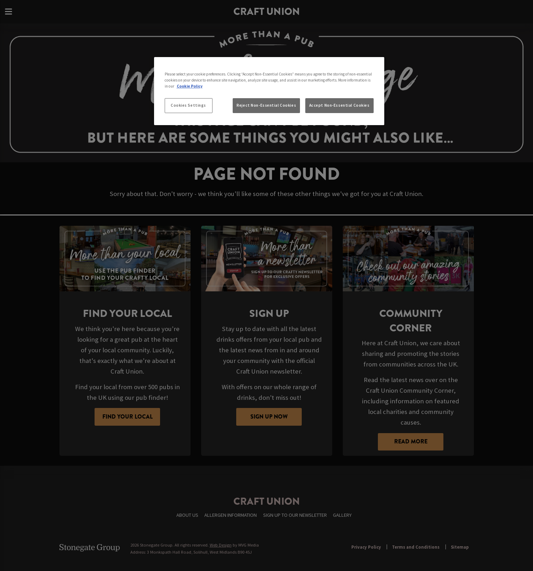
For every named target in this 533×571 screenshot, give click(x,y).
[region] (269, 91)
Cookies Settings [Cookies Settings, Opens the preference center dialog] (188, 105)
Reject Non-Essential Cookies (266, 105)
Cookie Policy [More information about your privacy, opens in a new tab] (190, 86)
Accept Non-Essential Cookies (339, 105)
